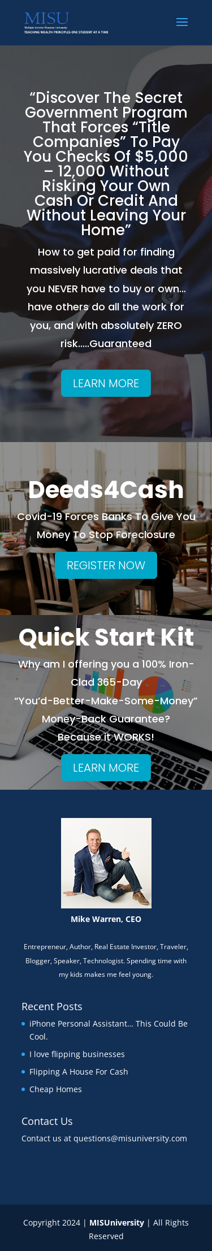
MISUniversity (116, 1222)
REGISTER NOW (106, 565)
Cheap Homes (55, 1089)
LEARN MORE (106, 383)
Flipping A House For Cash (78, 1071)
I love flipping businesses (77, 1054)
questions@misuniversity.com (130, 1138)
